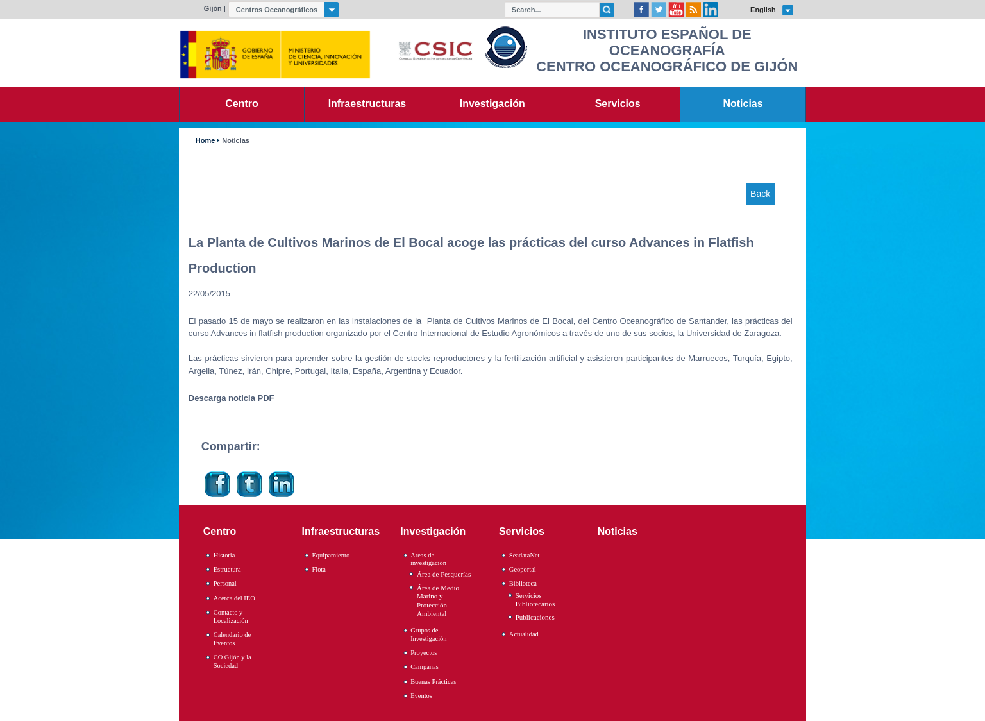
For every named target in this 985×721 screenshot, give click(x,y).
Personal (225, 583)
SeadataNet (524, 555)
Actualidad (524, 634)
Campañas (424, 666)
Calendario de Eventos (232, 639)
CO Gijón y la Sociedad (232, 661)
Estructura (227, 569)
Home (205, 140)
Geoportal (522, 569)
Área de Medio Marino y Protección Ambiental (438, 600)
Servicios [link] (618, 103)
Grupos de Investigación (428, 634)
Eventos (421, 695)
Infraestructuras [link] (367, 103)
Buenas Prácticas (433, 681)
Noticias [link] (743, 103)
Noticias (235, 140)
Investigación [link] (492, 103)
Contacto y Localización (231, 616)
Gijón (213, 8)
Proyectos (423, 652)
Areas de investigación (428, 559)
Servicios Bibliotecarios (535, 599)
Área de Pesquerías (444, 574)
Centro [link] (241, 103)
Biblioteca (523, 583)
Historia (224, 555)
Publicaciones (535, 617)
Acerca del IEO (234, 598)
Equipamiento (330, 555)
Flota (319, 569)
